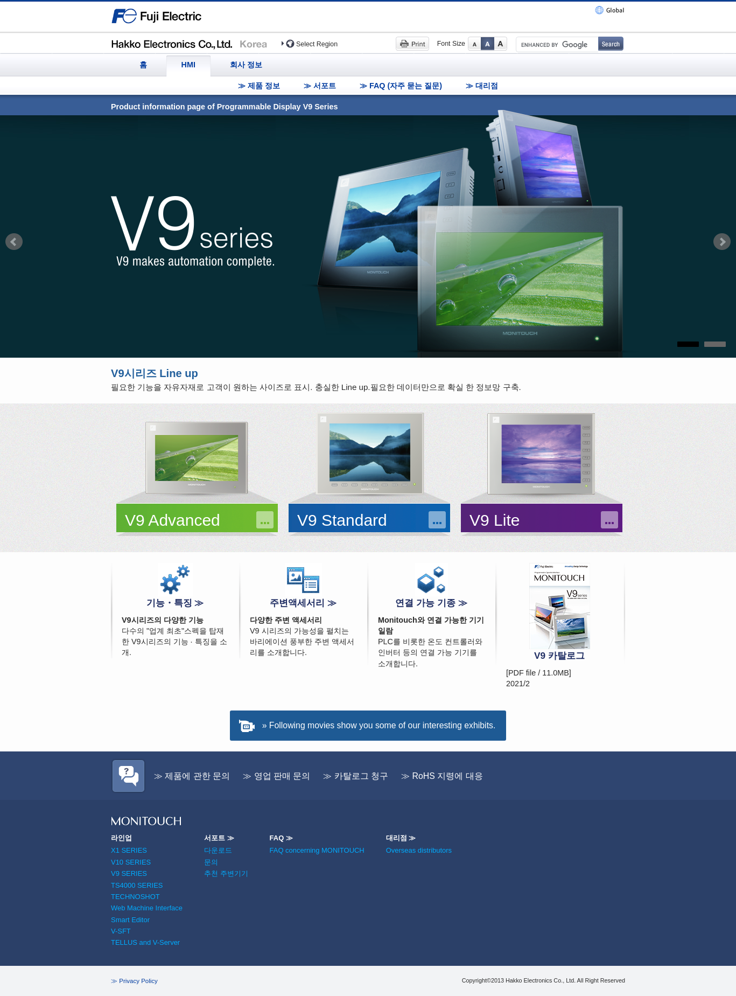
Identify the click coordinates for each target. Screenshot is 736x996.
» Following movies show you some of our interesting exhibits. (379, 725)
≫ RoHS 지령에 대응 (441, 776)
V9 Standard (342, 520)
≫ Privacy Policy (134, 981)
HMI (188, 64)
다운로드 (218, 850)
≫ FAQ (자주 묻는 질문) (401, 85)
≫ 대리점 (482, 85)
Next (722, 241)
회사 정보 (246, 64)
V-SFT (121, 931)
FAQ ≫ (281, 838)
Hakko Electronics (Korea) (192, 43)
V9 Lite (494, 520)
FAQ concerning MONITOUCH (317, 850)
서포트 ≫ (219, 838)
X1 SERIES (129, 850)
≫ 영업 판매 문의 (276, 776)
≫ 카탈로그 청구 (355, 776)
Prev (14, 241)
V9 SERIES (129, 873)
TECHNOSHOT (135, 897)
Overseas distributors (419, 850)
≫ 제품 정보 (259, 85)
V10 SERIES (131, 862)
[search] (556, 45)
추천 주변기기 (226, 873)
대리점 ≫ (401, 838)
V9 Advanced (172, 520)
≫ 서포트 (320, 85)
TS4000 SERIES (137, 885)
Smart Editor (130, 920)
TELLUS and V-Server (145, 942)
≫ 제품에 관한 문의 (192, 776)
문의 (211, 862)
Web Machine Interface (147, 908)
